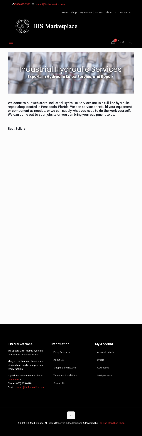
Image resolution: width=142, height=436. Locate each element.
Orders (99, 12)
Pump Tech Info (61, 352)
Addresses (103, 367)
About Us (111, 12)
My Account (86, 12)
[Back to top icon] (71, 415)
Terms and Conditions (65, 375)
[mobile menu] (11, 42)
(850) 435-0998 (23, 383)
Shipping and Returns (64, 367)
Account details (105, 352)
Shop (74, 12)
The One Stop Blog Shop (111, 423)
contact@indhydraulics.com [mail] (50, 4)
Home (65, 12)
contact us (13, 379)
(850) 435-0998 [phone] (22, 4)
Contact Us (125, 12)
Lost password (105, 375)
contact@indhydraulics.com (30, 387)
